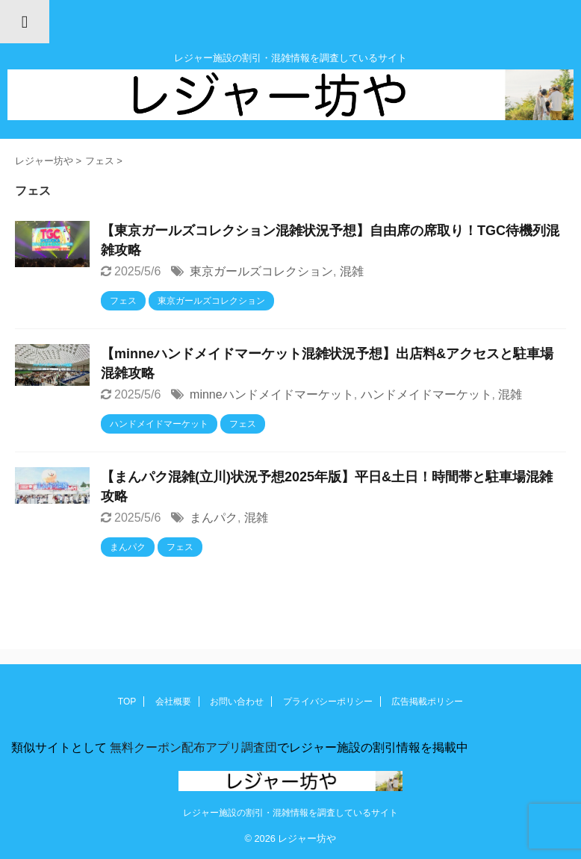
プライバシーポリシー (328, 701)
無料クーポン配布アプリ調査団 (192, 747)
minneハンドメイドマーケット (272, 394)
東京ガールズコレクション (261, 271)
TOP (127, 701)
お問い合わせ (237, 701)
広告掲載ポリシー (427, 701)
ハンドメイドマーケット (426, 394)
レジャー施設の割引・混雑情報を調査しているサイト (290, 813)
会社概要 (173, 701)
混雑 (352, 271)
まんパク (213, 517)
